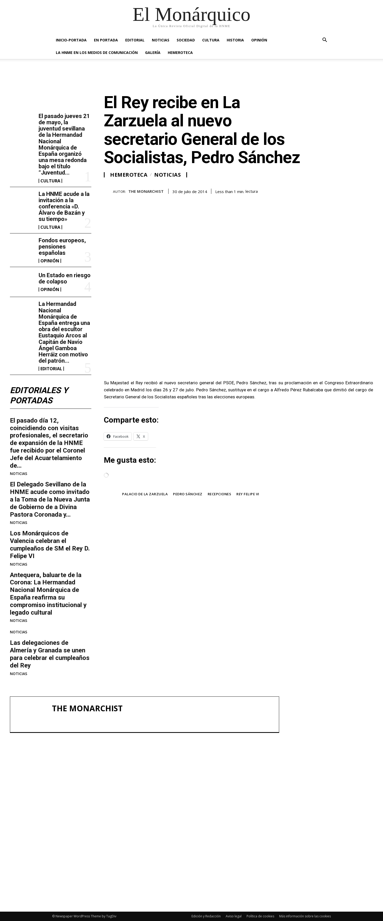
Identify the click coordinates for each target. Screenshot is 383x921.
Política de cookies (260, 916)
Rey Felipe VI (247, 494)
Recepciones (219, 494)
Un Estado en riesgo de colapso (65, 278)
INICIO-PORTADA (71, 40)
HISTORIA (235, 40)
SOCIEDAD (186, 40)
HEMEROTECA (180, 52)
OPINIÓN (259, 40)
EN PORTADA (106, 40)
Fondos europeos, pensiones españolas (62, 246)
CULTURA (210, 40)
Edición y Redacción (206, 916)
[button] (324, 40)
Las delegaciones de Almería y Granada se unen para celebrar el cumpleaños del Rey (49, 654)
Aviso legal (234, 916)
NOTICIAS (160, 40)
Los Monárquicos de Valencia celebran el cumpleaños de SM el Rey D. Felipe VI (50, 545)
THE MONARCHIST (146, 191)
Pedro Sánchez (187, 494)
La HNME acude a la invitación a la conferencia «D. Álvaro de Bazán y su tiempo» (64, 206)
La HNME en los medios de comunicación (97, 52)
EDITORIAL (135, 40)
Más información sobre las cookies (305, 916)
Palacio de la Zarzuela (145, 494)
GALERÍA (152, 52)
